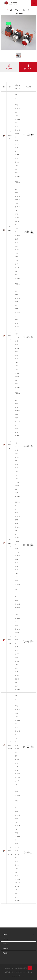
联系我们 (5, 953)
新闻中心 (5, 944)
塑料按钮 (26, 10)
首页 (10, 10)
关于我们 (5, 934)
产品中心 (18, 10)
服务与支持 (5, 948)
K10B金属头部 (18, 13)
